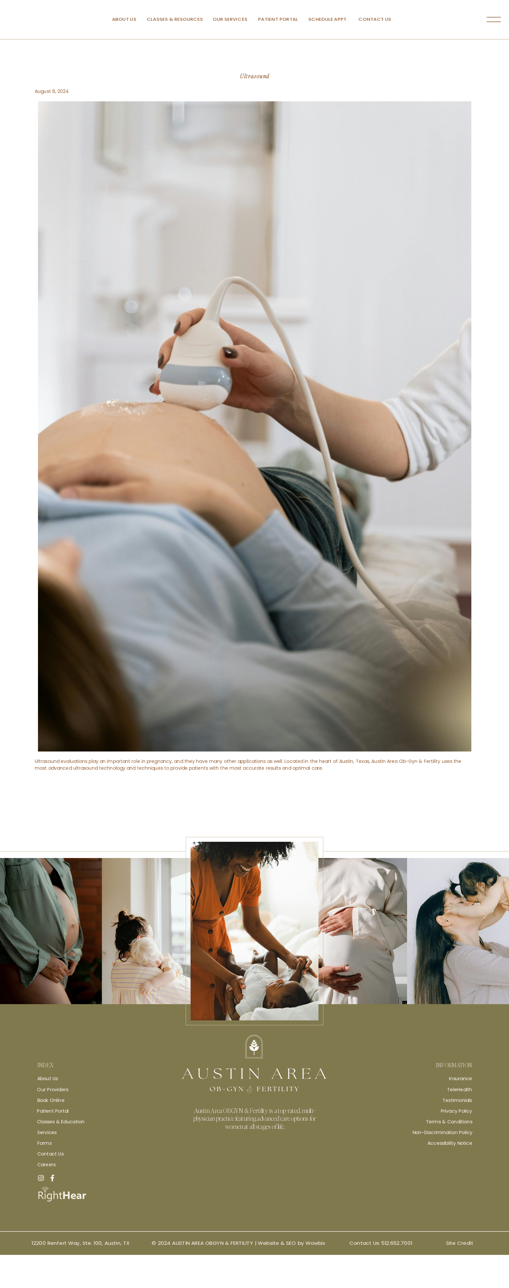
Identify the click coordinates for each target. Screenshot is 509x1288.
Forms (44, 1143)
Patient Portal (278, 19)
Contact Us (374, 19)
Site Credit (459, 1243)
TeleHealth (459, 1089)
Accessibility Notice (449, 1143)
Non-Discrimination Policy (442, 1132)
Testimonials (457, 1100)
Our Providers (52, 1089)
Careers (46, 1164)
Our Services (230, 19)
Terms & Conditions (449, 1121)
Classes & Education (60, 1121)
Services (46, 1132)
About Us (124, 19)
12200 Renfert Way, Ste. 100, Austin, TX (80, 1243)
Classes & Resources (174, 19)
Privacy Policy (456, 1111)
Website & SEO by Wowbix (291, 1243)
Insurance (460, 1078)
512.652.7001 (396, 1243)
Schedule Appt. (328, 19)
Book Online (50, 1100)
